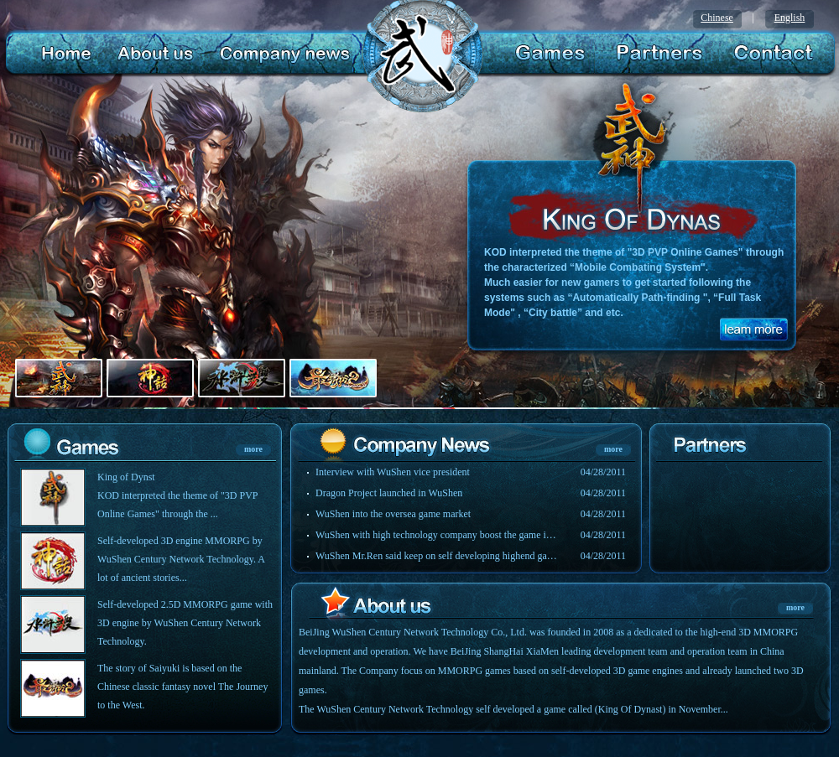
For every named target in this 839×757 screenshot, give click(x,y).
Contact (769, 53)
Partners (657, 53)
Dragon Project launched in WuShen (388, 493)
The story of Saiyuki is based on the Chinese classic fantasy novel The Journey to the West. (182, 686)
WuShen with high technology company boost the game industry (437, 535)
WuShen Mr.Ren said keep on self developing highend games (437, 556)
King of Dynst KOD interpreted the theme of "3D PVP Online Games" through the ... (177, 495)
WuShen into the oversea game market (393, 514)
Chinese (717, 17)
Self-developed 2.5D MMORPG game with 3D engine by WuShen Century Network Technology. (185, 623)
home (65, 53)
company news (281, 53)
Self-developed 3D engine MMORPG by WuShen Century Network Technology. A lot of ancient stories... (180, 559)
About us (153, 53)
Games (551, 53)
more (253, 449)
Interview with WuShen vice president (392, 472)
